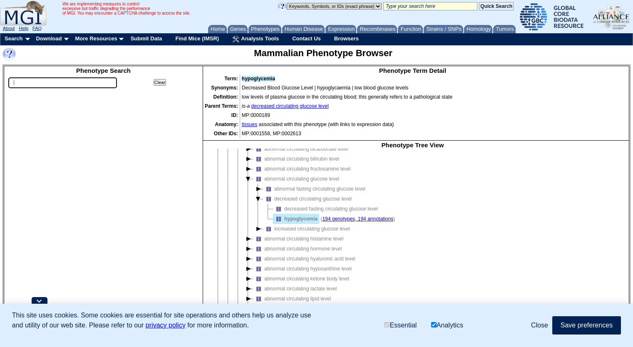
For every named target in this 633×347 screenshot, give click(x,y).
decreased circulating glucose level (290, 106)
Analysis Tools (255, 39)
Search (13, 38)
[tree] (412, 235)
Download (49, 38)
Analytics (447, 325)
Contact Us (306, 38)
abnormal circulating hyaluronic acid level (304, 259)
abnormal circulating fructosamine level (301, 169)
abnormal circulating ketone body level (301, 279)
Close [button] (539, 325)
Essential (400, 325)
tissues (249, 124)
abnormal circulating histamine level (298, 239)
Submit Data (146, 38)
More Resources (96, 38)
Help (23, 28)
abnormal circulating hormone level (297, 249)
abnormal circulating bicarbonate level (300, 149)
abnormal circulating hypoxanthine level (302, 269)
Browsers (346, 38)
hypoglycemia (295, 219)
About (9, 28)
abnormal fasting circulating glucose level (314, 189)
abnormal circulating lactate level (295, 289)
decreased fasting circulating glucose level (325, 209)
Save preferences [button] (587, 325)
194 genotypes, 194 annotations (357, 219)
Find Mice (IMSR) (197, 38)
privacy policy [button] (166, 325)
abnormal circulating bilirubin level (296, 159)
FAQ (37, 28)
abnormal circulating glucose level (296, 179)
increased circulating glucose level (306, 229)
